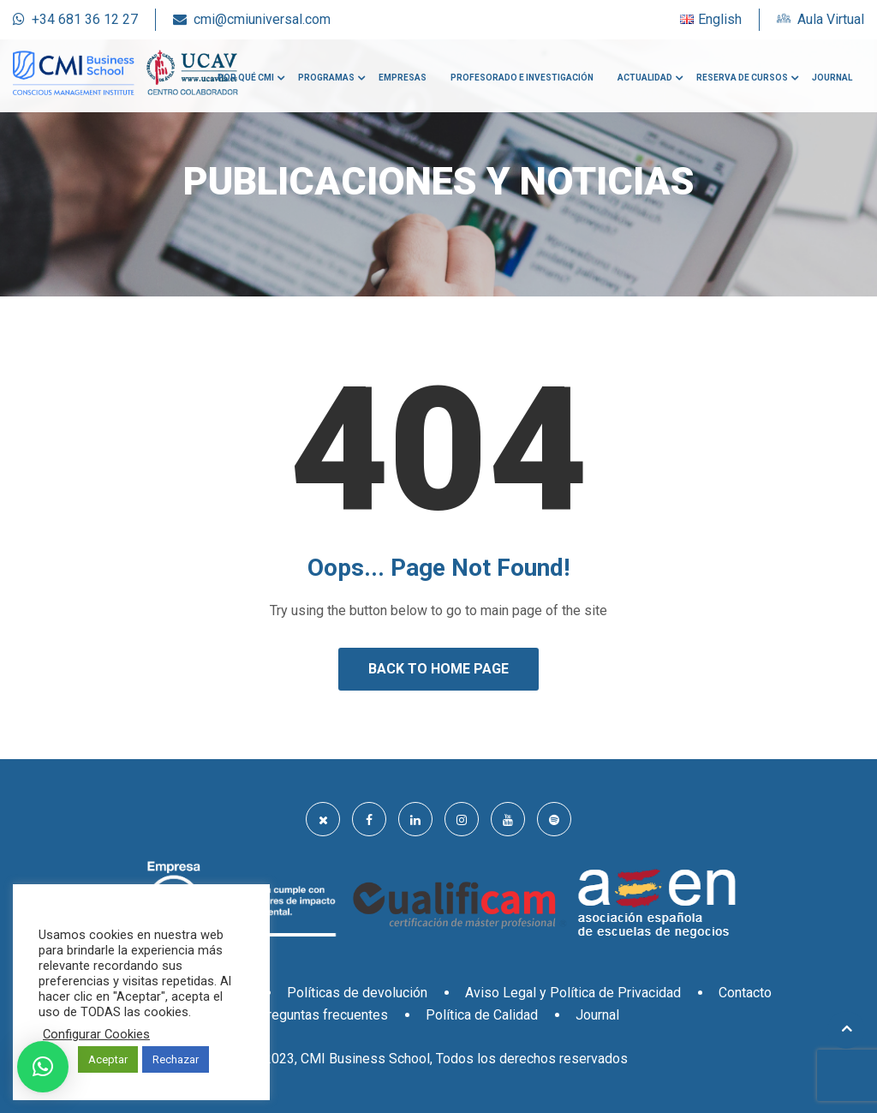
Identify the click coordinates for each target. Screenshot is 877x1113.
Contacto (745, 992)
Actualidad (644, 77)
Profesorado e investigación (522, 77)
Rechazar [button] (175, 1059)
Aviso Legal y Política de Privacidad (573, 992)
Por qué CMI (246, 77)
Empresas (403, 77)
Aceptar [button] (108, 1059)
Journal (832, 77)
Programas (326, 77)
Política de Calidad (482, 1015)
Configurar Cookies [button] (96, 1034)
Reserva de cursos (742, 77)
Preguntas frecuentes (323, 1015)
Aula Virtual (830, 19)
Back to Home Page (438, 669)
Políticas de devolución (357, 992)
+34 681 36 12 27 (85, 19)
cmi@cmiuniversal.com (262, 19)
